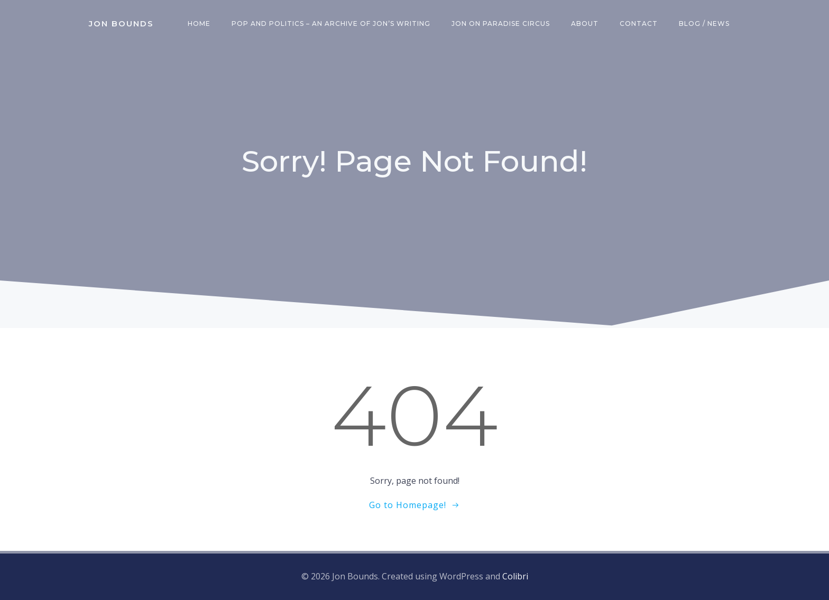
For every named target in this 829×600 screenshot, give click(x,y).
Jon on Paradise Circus (501, 23)
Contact (639, 23)
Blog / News (704, 23)
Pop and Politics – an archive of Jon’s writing (331, 23)
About (584, 23)
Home (199, 23)
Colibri (515, 576)
